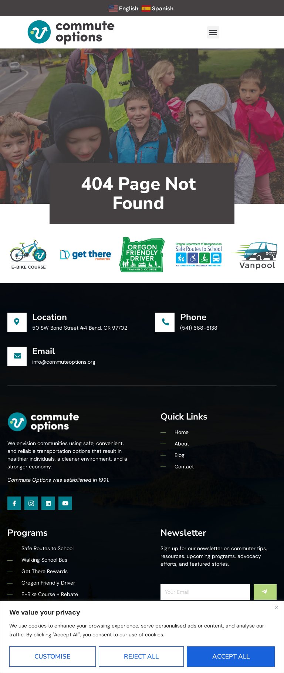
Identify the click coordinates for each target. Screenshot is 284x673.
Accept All (231, 656)
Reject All (141, 656)
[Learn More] (81, 322)
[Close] (276, 607)
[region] (142, 637)
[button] (213, 32)
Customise (52, 656)
